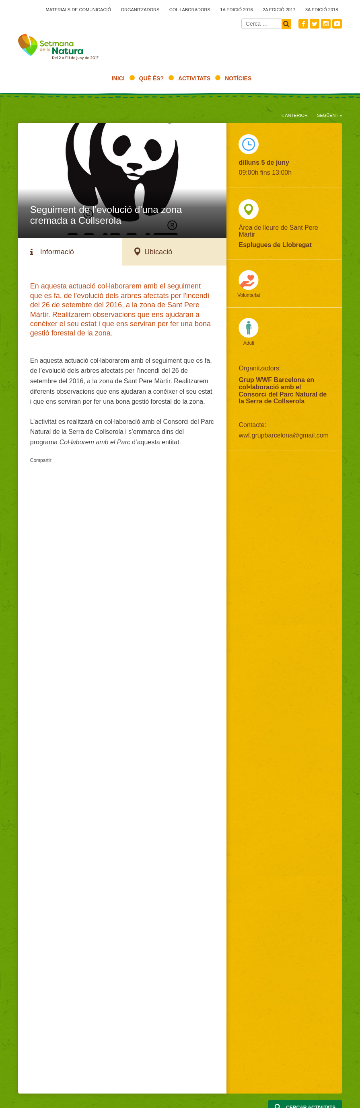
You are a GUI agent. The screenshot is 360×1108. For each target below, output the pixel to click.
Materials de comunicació (78, 9)
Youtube (337, 24)
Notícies (238, 78)
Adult (248, 343)
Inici (118, 78)
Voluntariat (248, 295)
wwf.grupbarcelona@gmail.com (283, 435)
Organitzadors (140, 9)
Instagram (326, 24)
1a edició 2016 (236, 9)
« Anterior (295, 115)
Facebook (303, 24)
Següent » (329, 115)
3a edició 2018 (321, 9)
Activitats (194, 78)
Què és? (151, 78)
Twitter (314, 24)
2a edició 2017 (279, 9)
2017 (58, 48)
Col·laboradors (189, 9)
